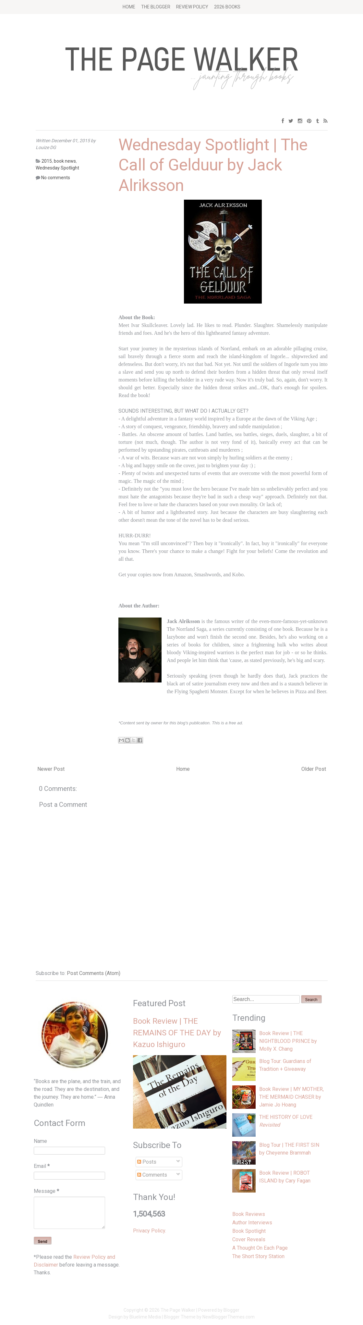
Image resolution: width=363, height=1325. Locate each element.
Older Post (313, 769)
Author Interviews (252, 1222)
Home (129, 6)
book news (65, 161)
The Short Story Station (258, 1256)
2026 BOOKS (227, 6)
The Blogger (155, 6)
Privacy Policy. (149, 1231)
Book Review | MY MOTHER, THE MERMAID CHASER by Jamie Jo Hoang (291, 1097)
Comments (152, 1175)
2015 (47, 161)
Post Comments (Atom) (93, 973)
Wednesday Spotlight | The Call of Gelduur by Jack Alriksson (213, 165)
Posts (146, 1162)
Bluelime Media (145, 1316)
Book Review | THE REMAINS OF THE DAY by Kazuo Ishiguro (177, 1033)
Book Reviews (248, 1214)
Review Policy (192, 6)
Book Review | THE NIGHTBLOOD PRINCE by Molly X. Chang (288, 1041)
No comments (55, 177)
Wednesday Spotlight (57, 167)
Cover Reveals (248, 1239)
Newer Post (51, 769)
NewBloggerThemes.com (228, 1316)
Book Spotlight (249, 1231)
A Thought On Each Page (260, 1248)
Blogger (231, 1310)
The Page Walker (178, 1310)
